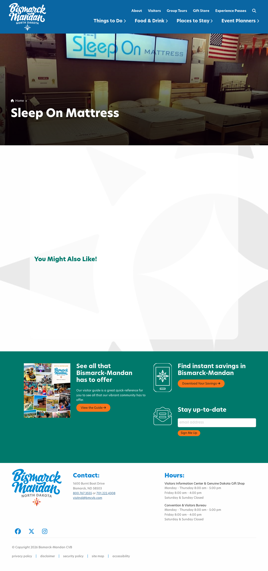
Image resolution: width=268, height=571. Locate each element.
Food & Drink (151, 21)
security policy (73, 556)
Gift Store (201, 11)
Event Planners (240, 21)
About (136, 11)
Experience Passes (230, 11)
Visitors (154, 11)
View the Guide (93, 407)
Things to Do (110, 21)
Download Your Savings (201, 383)
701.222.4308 (105, 493)
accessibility (121, 556)
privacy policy (22, 556)
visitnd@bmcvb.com (87, 498)
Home (17, 100)
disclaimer (47, 556)
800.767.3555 (82, 493)
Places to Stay (195, 21)
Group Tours (177, 11)
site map (98, 556)
